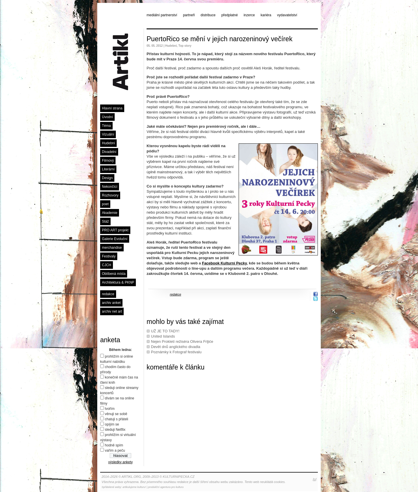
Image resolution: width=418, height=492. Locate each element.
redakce (108, 294)
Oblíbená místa (113, 274)
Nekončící (109, 187)
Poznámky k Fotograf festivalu (176, 352)
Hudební (108, 143)
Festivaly (109, 256)
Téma (106, 126)
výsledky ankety (120, 462)
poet (105, 204)
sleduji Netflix (115, 430)
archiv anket (111, 303)
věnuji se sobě (116, 414)
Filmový (108, 160)
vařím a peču (115, 450)
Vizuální (108, 134)
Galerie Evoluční (114, 239)
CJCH (106, 265)
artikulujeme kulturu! (134, 487)
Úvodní (107, 117)
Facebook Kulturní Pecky (224, 263)
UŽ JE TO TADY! (165, 331)
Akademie (109, 213)
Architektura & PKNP (118, 282)
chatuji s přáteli (116, 419)
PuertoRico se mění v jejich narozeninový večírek (219, 39)
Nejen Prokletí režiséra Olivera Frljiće (182, 341)
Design (107, 178)
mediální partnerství (162, 15)
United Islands (163, 336)
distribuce (208, 15)
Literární (108, 169)
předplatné (229, 15)
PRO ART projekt (115, 230)
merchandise (112, 248)
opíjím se (112, 424)
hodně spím (114, 445)
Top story (185, 45)
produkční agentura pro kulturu (166, 487)
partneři (189, 15)
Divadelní (109, 152)
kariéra (266, 15)
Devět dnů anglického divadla (175, 347)
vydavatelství (287, 15)
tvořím (109, 409)
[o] (314, 479)
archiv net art (112, 311)
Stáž (105, 221)
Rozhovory (110, 195)
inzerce (249, 15)
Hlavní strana (112, 108)
